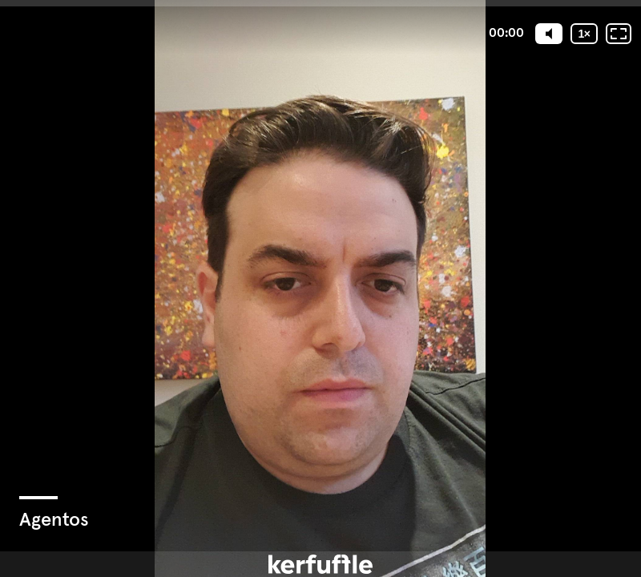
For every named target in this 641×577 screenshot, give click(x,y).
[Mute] (548, 33)
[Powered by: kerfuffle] (320, 564)
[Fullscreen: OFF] (618, 33)
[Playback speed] (584, 33)
